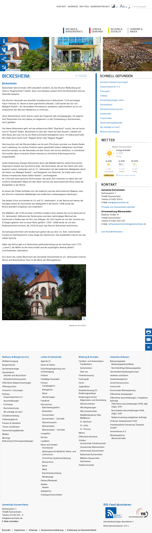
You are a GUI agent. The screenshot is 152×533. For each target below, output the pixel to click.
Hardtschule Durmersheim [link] (92, 450)
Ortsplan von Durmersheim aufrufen (118, 206)
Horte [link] (81, 382)
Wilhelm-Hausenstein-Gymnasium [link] (90, 459)
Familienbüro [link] (86, 364)
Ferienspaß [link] (84, 378)
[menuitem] (114, 6)
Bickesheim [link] (47, 411)
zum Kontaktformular (111, 231)
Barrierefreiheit (100, 6)
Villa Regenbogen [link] (88, 407)
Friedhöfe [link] (45, 400)
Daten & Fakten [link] (48, 364)
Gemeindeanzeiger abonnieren (117, 521)
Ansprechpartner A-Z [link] (13, 396)
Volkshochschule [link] (86, 464)
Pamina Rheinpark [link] (49, 480)
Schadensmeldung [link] (10, 415)
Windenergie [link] (47, 476)
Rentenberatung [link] (11, 408)
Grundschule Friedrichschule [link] (93, 443)
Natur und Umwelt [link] (49, 444)
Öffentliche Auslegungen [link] (121, 393)
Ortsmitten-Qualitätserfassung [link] (56, 458)
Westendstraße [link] (118, 438)
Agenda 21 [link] (46, 361)
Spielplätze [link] (46, 490)
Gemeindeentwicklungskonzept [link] (124, 371)
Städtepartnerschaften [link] (51, 494)
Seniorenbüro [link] (86, 367)
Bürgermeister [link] (8, 364)
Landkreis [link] (45, 440)
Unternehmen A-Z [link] (118, 431)
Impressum (19, 529)
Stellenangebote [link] (10, 419)
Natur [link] (44, 393)
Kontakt (61, 6)
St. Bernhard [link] (85, 421)
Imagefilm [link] (45, 433)
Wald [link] (44, 469)
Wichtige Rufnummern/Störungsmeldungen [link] (17, 439)
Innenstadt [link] (115, 386)
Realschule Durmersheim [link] (91, 454)
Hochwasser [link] (47, 447)
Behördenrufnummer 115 (115, 525)
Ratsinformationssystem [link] (15, 378)
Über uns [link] (84, 371)
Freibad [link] (44, 375)
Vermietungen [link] (48, 396)
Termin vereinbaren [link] (11, 426)
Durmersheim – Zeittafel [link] (53, 418)
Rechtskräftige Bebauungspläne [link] (126, 367)
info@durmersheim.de (118, 202)
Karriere (73, 6)
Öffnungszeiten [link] (9, 386)
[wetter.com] (108, 176)
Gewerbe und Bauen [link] (119, 375)
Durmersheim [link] (48, 414)
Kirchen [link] (44, 437)
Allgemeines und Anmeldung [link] (93, 399)
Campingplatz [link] (48, 385)
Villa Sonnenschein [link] (88, 411)
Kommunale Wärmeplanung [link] (122, 390)
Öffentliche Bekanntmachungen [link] (16, 382)
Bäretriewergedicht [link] (51, 407)
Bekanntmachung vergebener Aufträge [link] (129, 417)
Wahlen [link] (5, 434)
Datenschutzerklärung (52, 529)
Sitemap (33, 529)
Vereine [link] (45, 487)
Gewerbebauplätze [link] (118, 378)
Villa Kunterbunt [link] (87, 403)
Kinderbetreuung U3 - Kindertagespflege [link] (88, 392)
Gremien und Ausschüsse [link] (15, 375)
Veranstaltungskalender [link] (13, 430)
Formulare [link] (8, 404)
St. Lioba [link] (84, 425)
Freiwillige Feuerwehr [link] (50, 378)
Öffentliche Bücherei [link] (88, 436)
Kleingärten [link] (47, 389)
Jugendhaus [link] (84, 386)
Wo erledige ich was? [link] (13, 411)
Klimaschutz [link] (48, 461)
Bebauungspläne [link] (117, 361)
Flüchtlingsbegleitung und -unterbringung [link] (53, 370)
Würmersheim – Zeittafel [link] (53, 429)
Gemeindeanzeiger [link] (10, 368)
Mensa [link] (82, 432)
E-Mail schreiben (10, 521)
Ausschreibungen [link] (11, 400)
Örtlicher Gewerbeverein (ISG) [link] (123, 420)
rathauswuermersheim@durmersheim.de (127, 223)
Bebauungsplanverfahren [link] (122, 364)
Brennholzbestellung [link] (51, 472)
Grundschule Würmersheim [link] (92, 446)
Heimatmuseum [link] (49, 422)
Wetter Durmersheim (122, 146)
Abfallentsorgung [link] (10, 361)
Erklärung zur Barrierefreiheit (81, 529)
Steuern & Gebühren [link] (11, 422)
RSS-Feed (84, 6)
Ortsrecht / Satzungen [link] (12, 390)
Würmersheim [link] (48, 425)
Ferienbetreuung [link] (86, 375)
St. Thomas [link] (85, 428)
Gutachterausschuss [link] (119, 382)
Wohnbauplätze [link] (117, 435)
